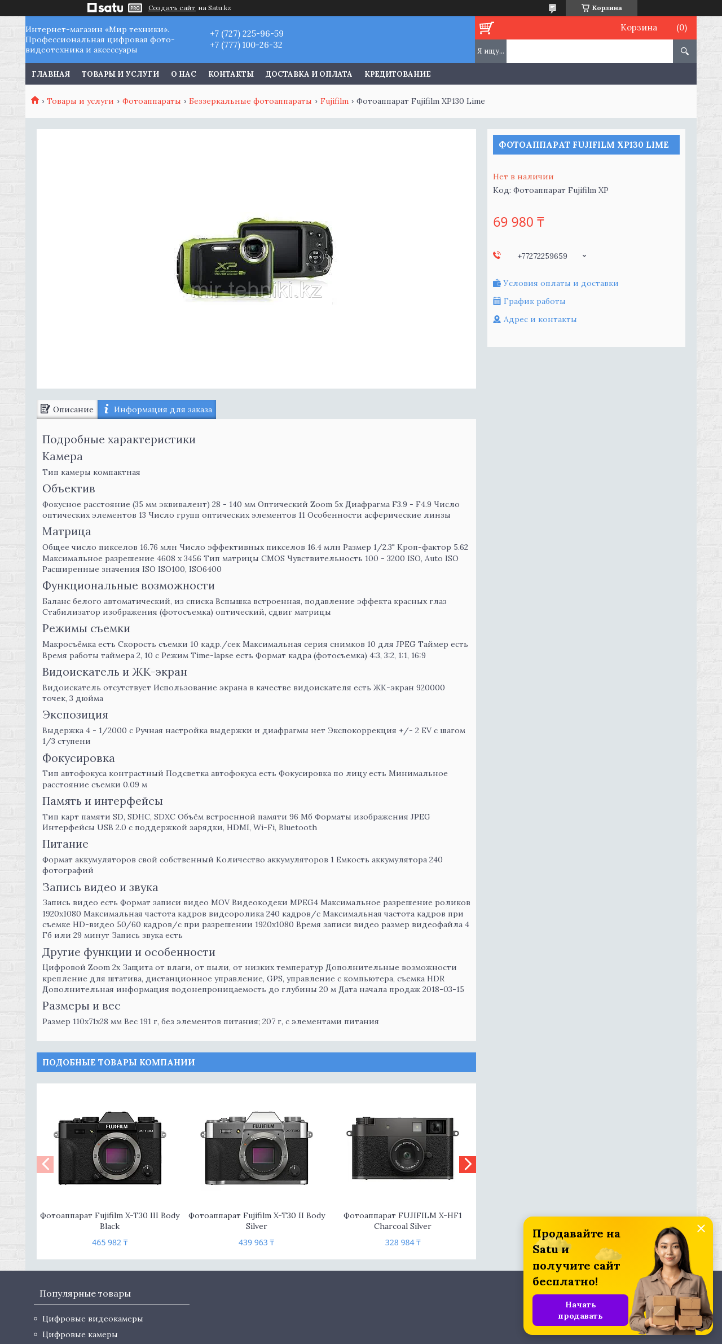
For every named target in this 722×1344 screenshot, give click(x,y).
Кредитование (397, 74)
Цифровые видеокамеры (92, 1319)
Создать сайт (172, 8)
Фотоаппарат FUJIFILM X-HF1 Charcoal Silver (403, 1220)
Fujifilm (334, 101)
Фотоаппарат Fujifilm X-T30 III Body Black (109, 1220)
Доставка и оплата (309, 74)
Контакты (231, 74)
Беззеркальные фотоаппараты (250, 101)
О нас (183, 74)
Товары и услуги (120, 74)
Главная (51, 74)
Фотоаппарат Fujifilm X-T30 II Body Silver (256, 1220)
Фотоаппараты (151, 101)
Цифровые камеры (80, 1334)
